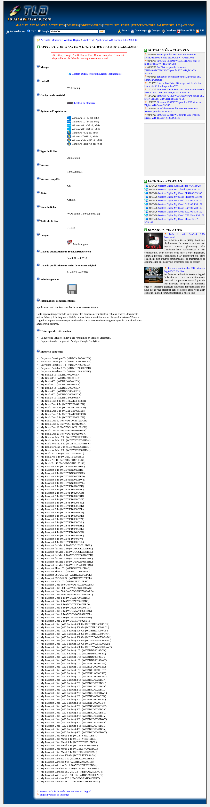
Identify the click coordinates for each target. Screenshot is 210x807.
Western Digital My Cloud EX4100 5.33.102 (180, 208)
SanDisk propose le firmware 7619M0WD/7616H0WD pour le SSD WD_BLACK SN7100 (170, 70)
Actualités (57, 25)
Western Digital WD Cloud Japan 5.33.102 (179, 189)
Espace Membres (143, 25)
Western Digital (72, 39)
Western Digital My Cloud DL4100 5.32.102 (180, 200)
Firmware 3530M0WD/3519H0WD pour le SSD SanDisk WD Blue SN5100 (172, 62)
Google (45, 31)
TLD (33, 31)
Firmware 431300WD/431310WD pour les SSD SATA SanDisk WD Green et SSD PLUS (174, 97)
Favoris (126, 30)
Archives (88, 39)
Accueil (44, 39)
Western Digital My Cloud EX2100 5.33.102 (180, 211)
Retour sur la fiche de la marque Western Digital (65, 791)
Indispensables (91, 25)
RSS (178, 25)
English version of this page (54, 794)
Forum (125, 25)
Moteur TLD (188, 30)
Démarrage (141, 30)
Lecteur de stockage (84, 102)
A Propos (188, 25)
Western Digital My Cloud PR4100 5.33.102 (180, 193)
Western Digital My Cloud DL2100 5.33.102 (180, 204)
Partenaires (165, 25)
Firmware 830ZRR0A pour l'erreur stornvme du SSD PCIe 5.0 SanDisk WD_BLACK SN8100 (174, 91)
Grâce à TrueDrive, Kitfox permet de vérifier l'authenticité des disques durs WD (172, 85)
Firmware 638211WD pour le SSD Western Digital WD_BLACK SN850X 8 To (172, 116)
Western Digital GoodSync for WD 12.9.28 (179, 185)
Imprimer (171, 30)
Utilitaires (111, 25)
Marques (22, 25)
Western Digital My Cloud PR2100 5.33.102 (180, 196)
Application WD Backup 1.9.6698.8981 (116, 39)
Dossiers (72, 25)
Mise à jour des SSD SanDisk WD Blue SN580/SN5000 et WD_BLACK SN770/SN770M (170, 56)
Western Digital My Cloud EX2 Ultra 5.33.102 (181, 215)
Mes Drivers (38, 25)
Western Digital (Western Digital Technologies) (97, 73)
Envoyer (156, 30)
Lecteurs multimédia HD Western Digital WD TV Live (184, 270)
